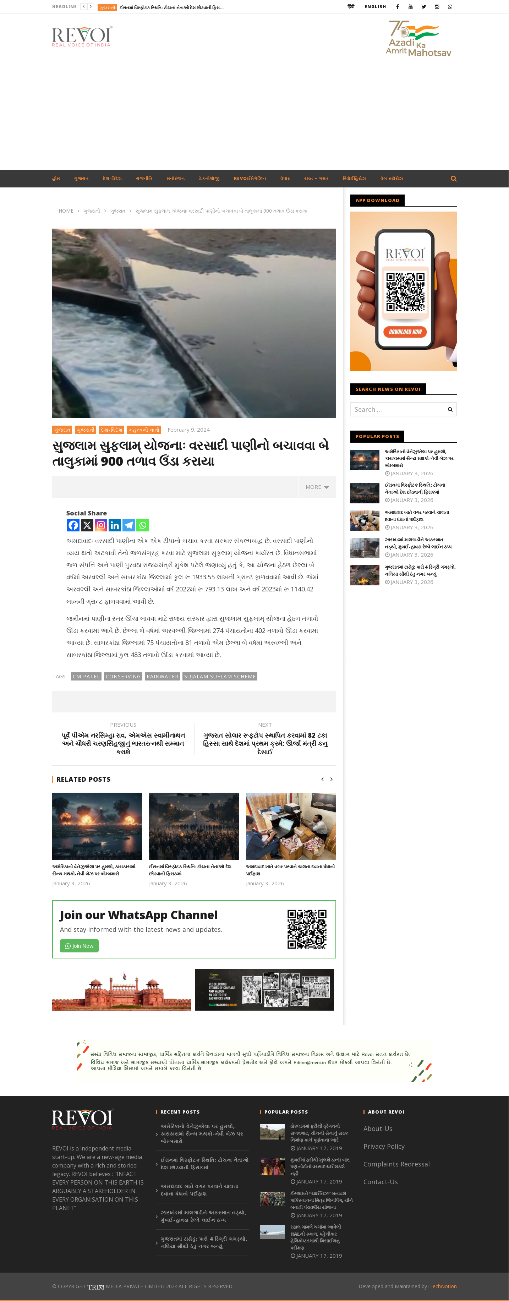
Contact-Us (381, 1181)
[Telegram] (128, 525)
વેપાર (285, 178)
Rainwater (163, 676)
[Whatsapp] (142, 525)
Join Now (79, 945)
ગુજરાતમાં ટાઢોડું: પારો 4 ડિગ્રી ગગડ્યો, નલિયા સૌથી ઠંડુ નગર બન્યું (420, 570)
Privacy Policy (384, 1146)
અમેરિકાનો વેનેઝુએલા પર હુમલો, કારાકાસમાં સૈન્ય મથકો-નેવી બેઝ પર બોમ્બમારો (93, 870)
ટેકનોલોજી (209, 178)
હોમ (56, 178)
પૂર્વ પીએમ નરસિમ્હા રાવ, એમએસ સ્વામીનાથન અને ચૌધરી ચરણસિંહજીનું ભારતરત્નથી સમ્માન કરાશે (123, 739)
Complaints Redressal (396, 1164)
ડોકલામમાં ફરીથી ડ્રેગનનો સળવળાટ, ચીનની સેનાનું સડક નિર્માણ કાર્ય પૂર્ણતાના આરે (319, 1133)
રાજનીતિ (144, 178)
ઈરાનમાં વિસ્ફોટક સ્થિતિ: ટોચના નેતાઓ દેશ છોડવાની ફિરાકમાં (173, 8)
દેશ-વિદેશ (112, 178)
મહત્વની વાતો (144, 429)
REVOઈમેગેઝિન (250, 178)
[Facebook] (73, 525)
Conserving (123, 676)
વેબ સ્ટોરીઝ (392, 178)
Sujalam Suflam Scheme (220, 676)
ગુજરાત (81, 178)
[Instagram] (101, 525)
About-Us (378, 1128)
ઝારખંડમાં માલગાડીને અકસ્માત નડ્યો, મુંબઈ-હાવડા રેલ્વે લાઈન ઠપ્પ (418, 543)
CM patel (86, 676)
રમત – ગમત (316, 178)
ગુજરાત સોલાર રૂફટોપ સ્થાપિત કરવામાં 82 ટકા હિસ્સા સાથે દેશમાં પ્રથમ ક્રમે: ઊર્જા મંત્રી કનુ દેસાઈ (265, 739)
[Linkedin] (115, 525)
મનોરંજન (176, 178)
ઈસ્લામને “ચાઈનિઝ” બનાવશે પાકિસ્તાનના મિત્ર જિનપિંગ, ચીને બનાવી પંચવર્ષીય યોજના (321, 1200)
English (375, 7)
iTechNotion (442, 1286)
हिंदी (351, 7)
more (317, 486)
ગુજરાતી (107, 8)
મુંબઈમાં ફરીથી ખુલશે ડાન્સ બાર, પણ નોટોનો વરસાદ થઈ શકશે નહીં (320, 1167)
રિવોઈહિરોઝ (354, 178)
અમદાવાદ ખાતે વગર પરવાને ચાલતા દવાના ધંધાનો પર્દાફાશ (417, 516)
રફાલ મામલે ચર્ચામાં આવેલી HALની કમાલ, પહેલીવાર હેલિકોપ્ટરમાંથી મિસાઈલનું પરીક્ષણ (315, 1237)
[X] (87, 525)
